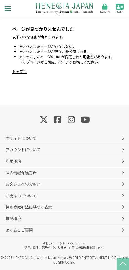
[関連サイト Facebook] (57, 119)
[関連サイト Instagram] (71, 119)
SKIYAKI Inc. (67, 262)
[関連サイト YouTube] (85, 119)
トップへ (19, 71)
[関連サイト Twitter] (43, 119)
